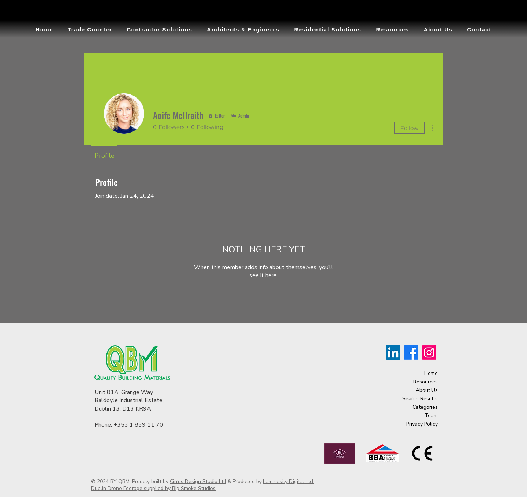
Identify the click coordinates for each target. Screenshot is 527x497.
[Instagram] (429, 352)
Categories (425, 407)
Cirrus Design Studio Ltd (198, 481)
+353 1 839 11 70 (138, 425)
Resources (425, 381)
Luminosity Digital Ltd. (288, 481)
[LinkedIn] (393, 352)
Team (431, 415)
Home (431, 373)
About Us (427, 390)
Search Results (420, 398)
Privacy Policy (422, 423)
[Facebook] (411, 352)
